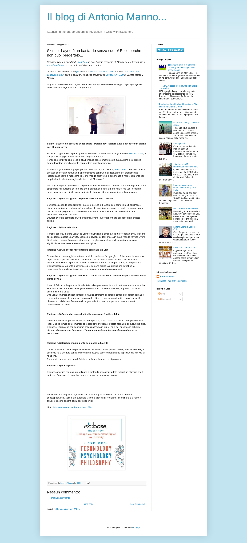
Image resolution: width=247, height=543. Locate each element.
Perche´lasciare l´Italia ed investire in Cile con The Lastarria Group (178, 105)
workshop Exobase (56, 65)
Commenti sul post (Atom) (68, 509)
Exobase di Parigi (115, 75)
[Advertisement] (178, 329)
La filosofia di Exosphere (184, 247)
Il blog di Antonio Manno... (107, 17)
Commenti (164, 299)
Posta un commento (60, 498)
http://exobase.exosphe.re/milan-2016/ (72, 407)
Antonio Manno (66, 483)
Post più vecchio (137, 504)
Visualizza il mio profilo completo (172, 281)
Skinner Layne (136, 153)
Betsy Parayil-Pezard (102, 71)
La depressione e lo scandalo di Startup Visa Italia (184, 187)
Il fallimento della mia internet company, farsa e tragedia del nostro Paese (181, 67)
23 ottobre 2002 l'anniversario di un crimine (185, 165)
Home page (88, 504)
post (78, 71)
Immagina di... (179, 143)
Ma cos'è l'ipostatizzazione (185, 208)
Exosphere (82, 62)
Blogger (136, 527)
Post (161, 294)
